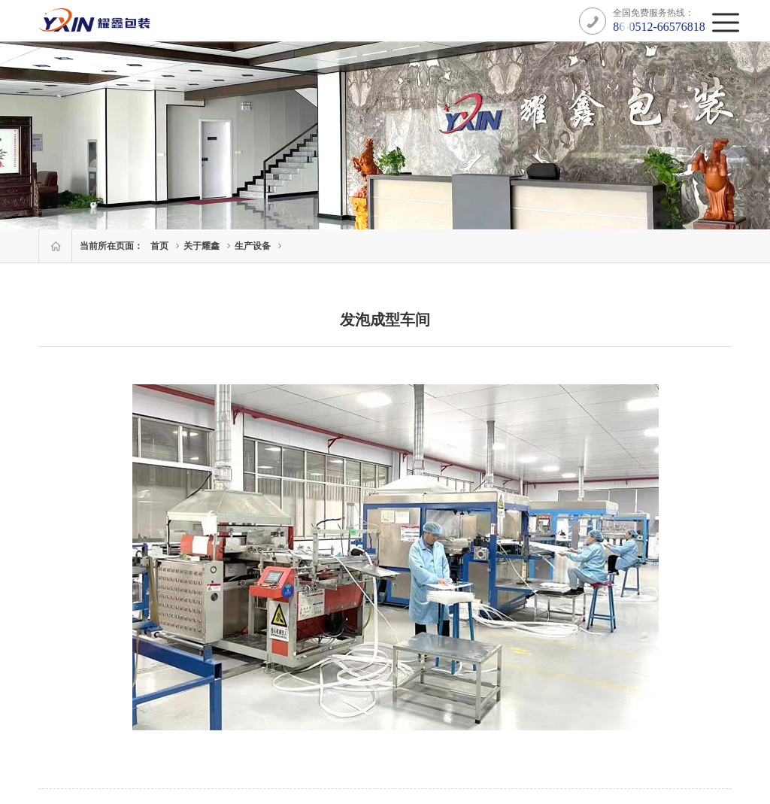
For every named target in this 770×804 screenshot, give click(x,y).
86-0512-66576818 (659, 26)
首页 (159, 246)
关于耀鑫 (201, 246)
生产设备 (253, 246)
